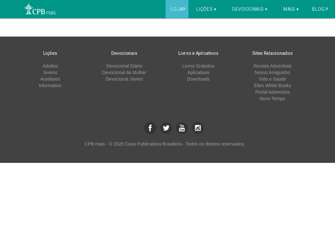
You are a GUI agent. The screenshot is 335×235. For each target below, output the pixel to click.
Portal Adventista (272, 92)
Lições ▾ (206, 9)
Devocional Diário (124, 66)
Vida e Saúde (272, 79)
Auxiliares (50, 79)
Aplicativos (198, 72)
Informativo (50, 85)
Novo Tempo (272, 98)
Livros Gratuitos (198, 66)
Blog (320, 9)
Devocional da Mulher (124, 72)
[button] (150, 128)
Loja (179, 9)
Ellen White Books (272, 85)
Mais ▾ (291, 9)
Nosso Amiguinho (272, 72)
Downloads (198, 79)
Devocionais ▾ (250, 9)
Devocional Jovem (124, 79)
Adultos (50, 66)
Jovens (50, 72)
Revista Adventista (272, 66)
